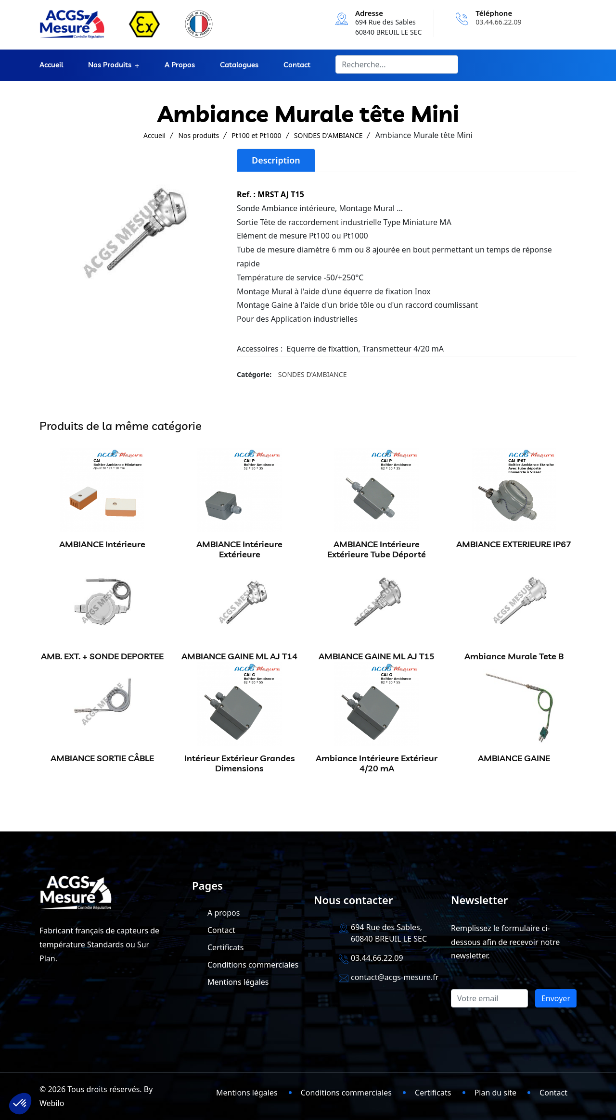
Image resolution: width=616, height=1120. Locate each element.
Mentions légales (238, 982)
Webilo (51, 1103)
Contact (296, 65)
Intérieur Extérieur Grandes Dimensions (239, 763)
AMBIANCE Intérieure (102, 544)
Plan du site (495, 1092)
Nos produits (109, 65)
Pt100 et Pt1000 (256, 135)
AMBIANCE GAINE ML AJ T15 (377, 656)
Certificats (225, 947)
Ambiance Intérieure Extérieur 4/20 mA (376, 763)
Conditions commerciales (252, 964)
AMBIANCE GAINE (514, 758)
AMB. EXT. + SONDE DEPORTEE (102, 656)
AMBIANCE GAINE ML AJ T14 (239, 656)
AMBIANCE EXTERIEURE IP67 (513, 544)
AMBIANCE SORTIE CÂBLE (102, 758)
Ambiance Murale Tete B (514, 656)
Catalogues (239, 65)
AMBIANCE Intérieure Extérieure (239, 549)
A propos (180, 65)
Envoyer (555, 998)
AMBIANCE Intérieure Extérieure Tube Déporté (376, 549)
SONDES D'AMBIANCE (328, 135)
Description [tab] (276, 160)
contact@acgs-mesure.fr (394, 977)
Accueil (51, 65)
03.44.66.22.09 (498, 21)
